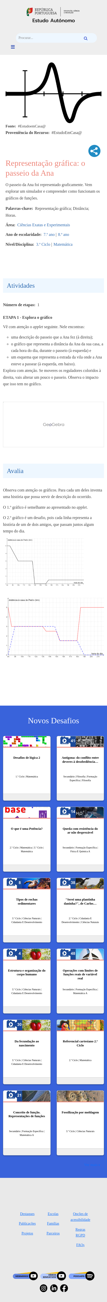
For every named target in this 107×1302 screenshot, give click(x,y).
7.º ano (49, 234)
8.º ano (63, 234)
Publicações (27, 1223)
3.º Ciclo (43, 244)
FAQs (80, 1245)
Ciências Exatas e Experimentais (43, 225)
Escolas (53, 1214)
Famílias (53, 1223)
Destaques (27, 1214)
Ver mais (91, 1164)
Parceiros (53, 1233)
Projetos (27, 1233)
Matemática (63, 244)
